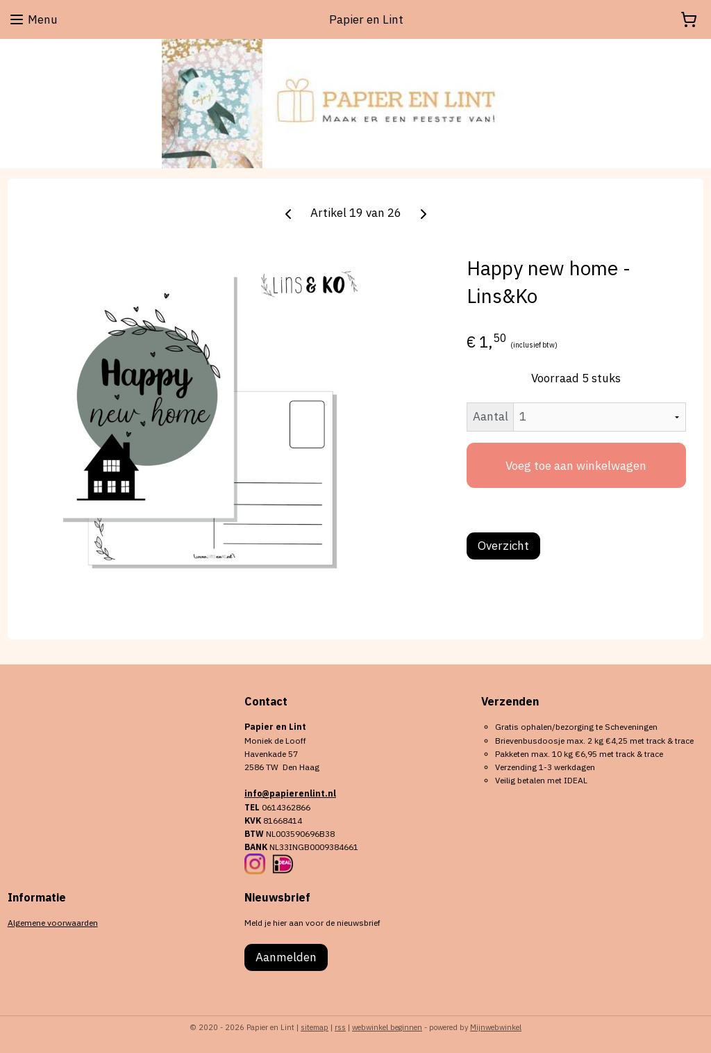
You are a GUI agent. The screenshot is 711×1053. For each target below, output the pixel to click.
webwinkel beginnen (387, 1027)
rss (340, 1027)
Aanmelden (286, 957)
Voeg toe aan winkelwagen (575, 465)
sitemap (314, 1027)
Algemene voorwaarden (53, 922)
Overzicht (503, 545)
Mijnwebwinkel (495, 1027)
